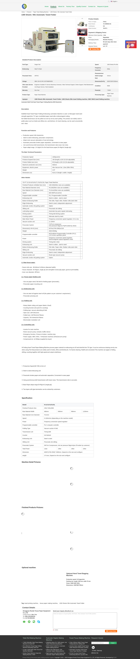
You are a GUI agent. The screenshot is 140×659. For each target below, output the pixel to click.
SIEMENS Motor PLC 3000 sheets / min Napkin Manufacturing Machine (56, 643)
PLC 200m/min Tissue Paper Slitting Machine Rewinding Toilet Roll (32, 646)
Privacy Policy (26, 657)
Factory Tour (70, 6)
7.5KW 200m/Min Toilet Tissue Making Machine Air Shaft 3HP (33, 643)
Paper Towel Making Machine (40, 12)
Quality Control (81, 6)
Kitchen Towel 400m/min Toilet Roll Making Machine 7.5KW (32, 654)
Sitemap (99, 650)
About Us (61, 6)
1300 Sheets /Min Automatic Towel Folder (71, 603)
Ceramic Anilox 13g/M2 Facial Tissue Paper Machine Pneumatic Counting (79, 646)
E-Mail (94, 650)
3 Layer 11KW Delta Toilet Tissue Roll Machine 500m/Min (32, 650)
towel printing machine (31, 603)
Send (112, 643)
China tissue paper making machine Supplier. (42, 657)
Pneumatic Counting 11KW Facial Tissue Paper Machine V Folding (78, 650)
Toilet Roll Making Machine (32, 638)
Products (53, 6)
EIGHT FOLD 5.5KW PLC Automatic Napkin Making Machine (55, 646)
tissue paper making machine (49, 603)
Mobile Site (94, 653)
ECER (114, 657)
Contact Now (91, 49)
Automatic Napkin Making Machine (55, 639)
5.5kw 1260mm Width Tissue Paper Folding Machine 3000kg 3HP (79, 643)
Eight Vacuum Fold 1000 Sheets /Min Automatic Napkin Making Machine (55, 654)
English (115, 1)
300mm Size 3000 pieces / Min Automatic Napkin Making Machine (55, 650)
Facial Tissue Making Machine (79, 638)
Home (47, 6)
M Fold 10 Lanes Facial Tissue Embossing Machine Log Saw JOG (79, 654)
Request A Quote (102, 6)
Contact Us (91, 6)
